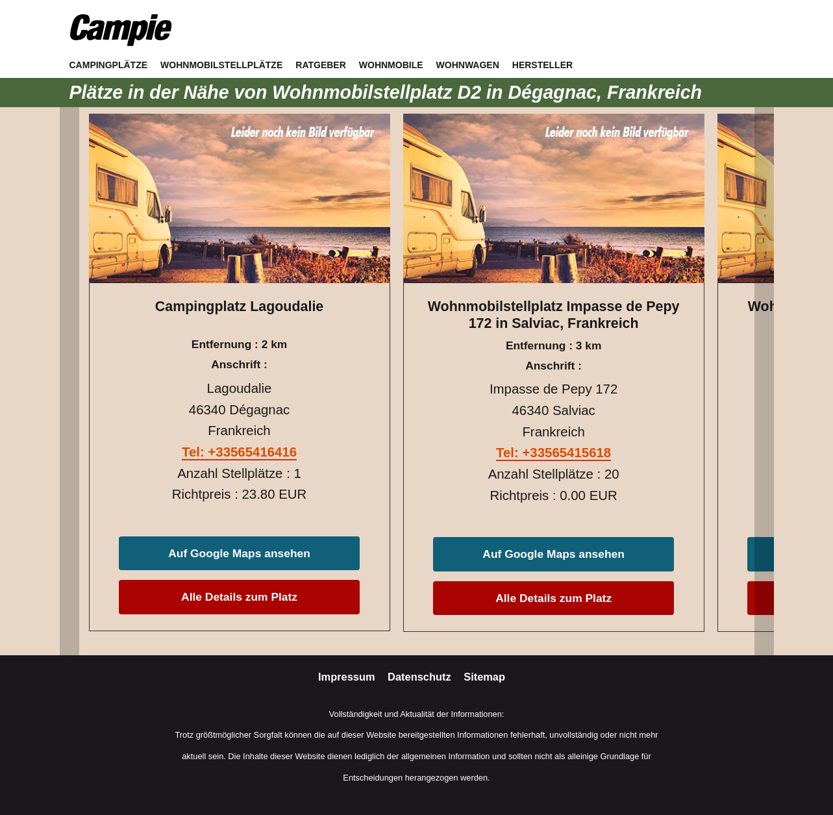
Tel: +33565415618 (553, 452)
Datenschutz (421, 677)
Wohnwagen (467, 65)
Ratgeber (320, 65)
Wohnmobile (391, 65)
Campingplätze (108, 65)
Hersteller (542, 65)
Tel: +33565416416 (239, 452)
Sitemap (484, 677)
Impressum (348, 677)
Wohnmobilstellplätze (221, 65)
